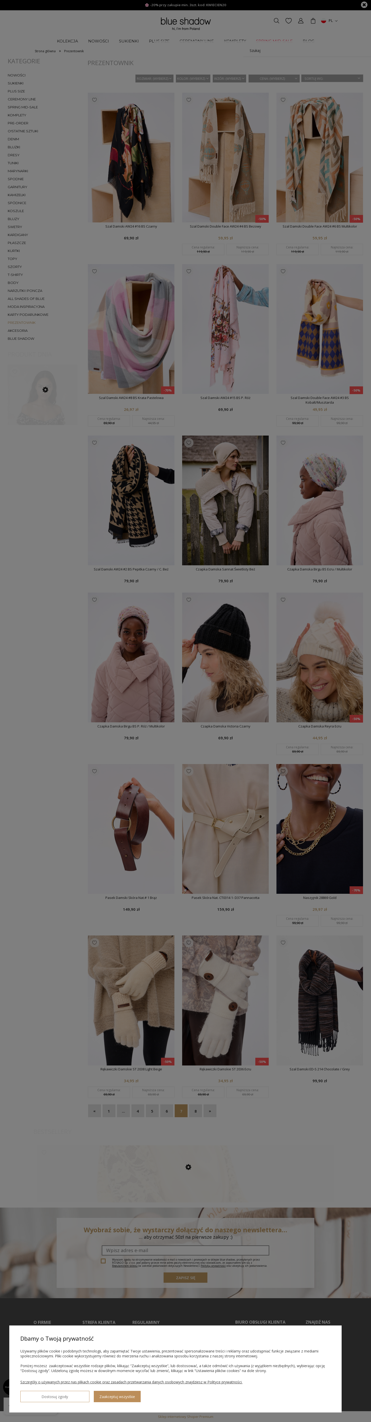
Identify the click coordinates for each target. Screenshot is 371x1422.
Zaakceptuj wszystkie (85, 1394)
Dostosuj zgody (39, 1394)
